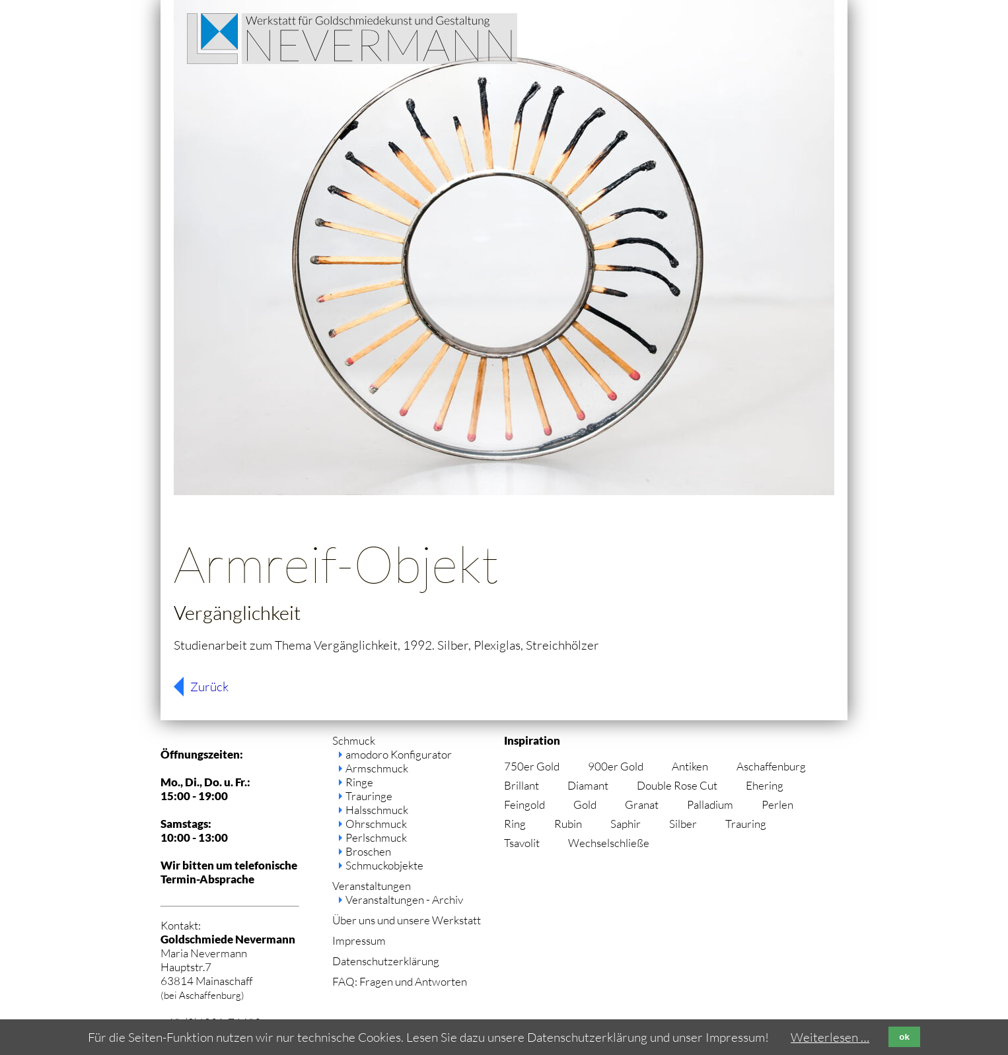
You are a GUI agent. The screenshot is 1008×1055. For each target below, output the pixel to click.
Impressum (359, 940)
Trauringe (368, 796)
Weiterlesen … (830, 1037)
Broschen (368, 851)
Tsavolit (522, 843)
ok (904, 1037)
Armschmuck (376, 768)
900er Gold (615, 766)
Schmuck (353, 740)
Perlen (777, 804)
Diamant (587, 785)
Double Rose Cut (677, 785)
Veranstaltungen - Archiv (404, 899)
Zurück (209, 687)
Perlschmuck (376, 837)
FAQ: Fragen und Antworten (399, 981)
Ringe (359, 782)
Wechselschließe (608, 843)
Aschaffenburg (771, 766)
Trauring (745, 824)
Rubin (568, 824)
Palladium (710, 804)
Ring (515, 824)
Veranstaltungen (371, 886)
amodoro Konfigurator (398, 754)
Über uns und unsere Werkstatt (406, 920)
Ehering (764, 785)
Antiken (690, 766)
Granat (642, 804)
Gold (584, 804)
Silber (683, 824)
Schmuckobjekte (384, 865)
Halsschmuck (376, 810)
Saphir (625, 824)
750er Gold (531, 766)
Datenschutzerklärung (385, 961)
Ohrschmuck (376, 824)
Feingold (524, 804)
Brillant (521, 785)
